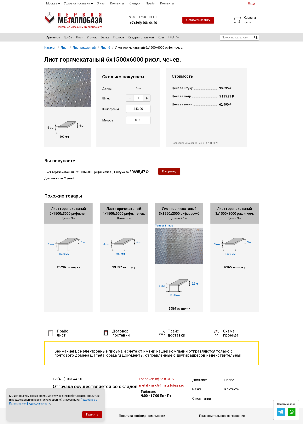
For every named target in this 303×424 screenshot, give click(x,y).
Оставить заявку (198, 20)
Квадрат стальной (141, 37)
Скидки (134, 3)
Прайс (150, 3)
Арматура (53, 37)
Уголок (92, 37)
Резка (197, 389)
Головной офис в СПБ (156, 379)
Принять (92, 414)
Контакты (117, 3)
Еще (173, 37)
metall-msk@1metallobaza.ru (161, 385)
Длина (106, 89)
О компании (201, 398)
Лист (79, 37)
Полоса (118, 37)
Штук (106, 98)
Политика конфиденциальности (142, 416)
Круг (161, 37)
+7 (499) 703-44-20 (67, 379)
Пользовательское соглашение (222, 416)
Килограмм (110, 109)
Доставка (200, 380)
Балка (105, 37)
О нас (101, 3)
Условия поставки (77, 3)
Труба (68, 37)
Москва (51, 3)
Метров (107, 120)
